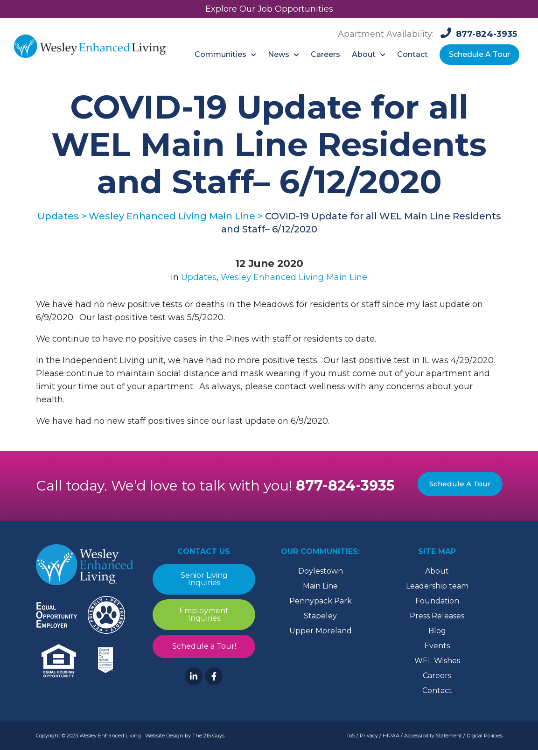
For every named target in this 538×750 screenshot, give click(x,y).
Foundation (437, 600)
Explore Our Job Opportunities (269, 9)
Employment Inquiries (204, 614)
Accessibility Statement (433, 735)
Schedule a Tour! (204, 646)
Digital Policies (485, 735)
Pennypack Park (320, 600)
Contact (437, 690)
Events (437, 645)
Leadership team (437, 586)
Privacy (369, 735)
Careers (437, 675)
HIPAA (391, 735)
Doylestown (320, 571)
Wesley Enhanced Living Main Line (294, 277)
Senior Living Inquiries (203, 579)
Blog (437, 630)
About (437, 571)
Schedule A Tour (460, 483)
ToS (350, 735)
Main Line (320, 586)
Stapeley (320, 615)
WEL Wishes (437, 660)
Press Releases (437, 615)
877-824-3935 (345, 485)
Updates (199, 277)
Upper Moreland (320, 630)
